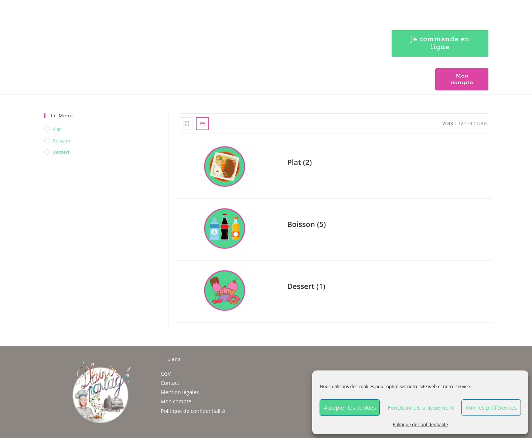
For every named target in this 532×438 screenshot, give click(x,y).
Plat (56, 129)
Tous (482, 123)
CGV (166, 373)
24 (470, 123)
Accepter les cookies (350, 407)
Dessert (60, 152)
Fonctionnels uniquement (421, 407)
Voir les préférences (491, 407)
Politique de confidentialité (420, 424)
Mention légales (180, 392)
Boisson (61, 140)
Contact (170, 382)
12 (460, 123)
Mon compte (176, 401)
